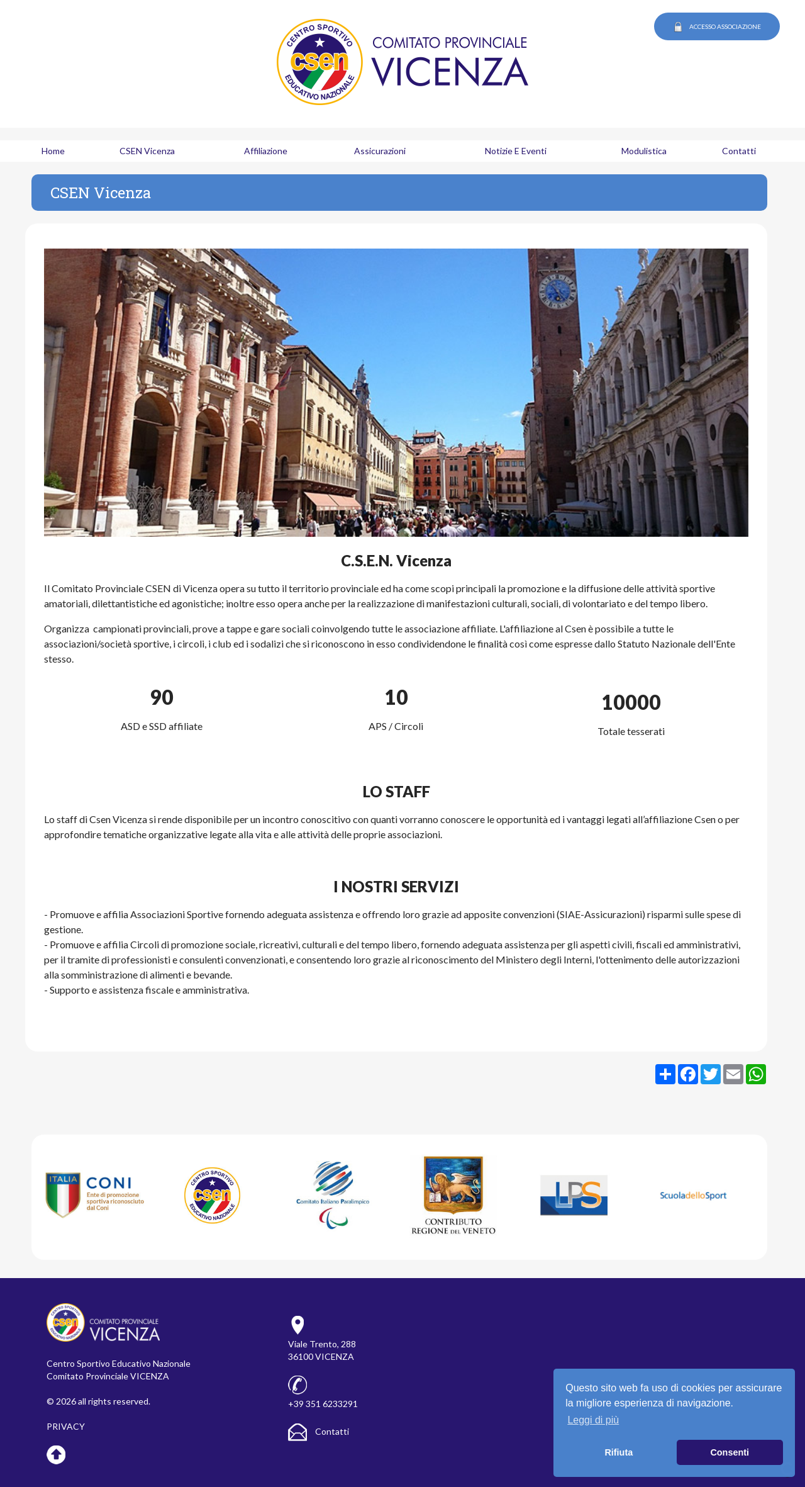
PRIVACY (66, 1426)
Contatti (318, 1431)
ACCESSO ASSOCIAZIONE (717, 27)
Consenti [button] (729, 1452)
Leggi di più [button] (593, 1420)
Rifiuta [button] (618, 1452)
